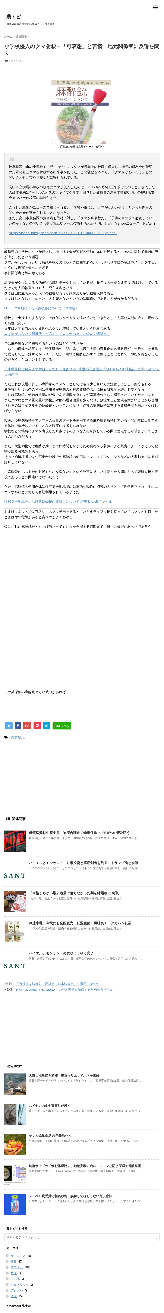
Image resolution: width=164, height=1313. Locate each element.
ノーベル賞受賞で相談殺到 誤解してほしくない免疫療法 (70, 1196)
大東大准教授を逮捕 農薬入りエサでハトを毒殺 (64, 1075)
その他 (15, 1279)
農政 (14, 1261)
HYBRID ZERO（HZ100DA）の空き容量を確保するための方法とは (64, 990)
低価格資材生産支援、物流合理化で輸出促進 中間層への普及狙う (79, 833)
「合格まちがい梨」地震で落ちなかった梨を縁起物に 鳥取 (74, 893)
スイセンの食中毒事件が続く (49, 1106)
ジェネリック (20, 1285)
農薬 (14, 1296)
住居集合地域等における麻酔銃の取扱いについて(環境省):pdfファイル (58, 501)
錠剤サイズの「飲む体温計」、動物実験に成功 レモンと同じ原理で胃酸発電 (85, 1166)
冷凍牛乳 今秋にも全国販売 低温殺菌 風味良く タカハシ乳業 (80, 923)
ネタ (14, 1273)
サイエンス (18, 1256)
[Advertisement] (38, 73)
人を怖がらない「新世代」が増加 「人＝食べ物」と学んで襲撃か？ (57, 334)
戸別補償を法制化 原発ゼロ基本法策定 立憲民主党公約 (57, 984)
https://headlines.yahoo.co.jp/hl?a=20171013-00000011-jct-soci (63, 233)
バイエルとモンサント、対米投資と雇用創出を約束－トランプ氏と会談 (83, 863)
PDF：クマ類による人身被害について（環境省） (41, 308)
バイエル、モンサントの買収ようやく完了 (61, 953)
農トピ (13, 17)
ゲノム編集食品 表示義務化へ (50, 1136)
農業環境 (18, 737)
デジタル (17, 1290)
